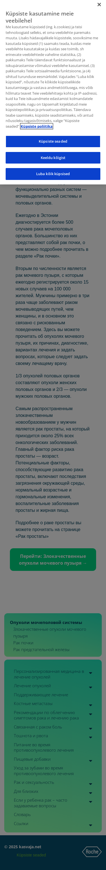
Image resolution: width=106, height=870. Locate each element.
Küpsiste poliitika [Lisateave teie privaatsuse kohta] (37, 123)
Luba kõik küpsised (53, 171)
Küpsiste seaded (53, 139)
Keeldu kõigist (53, 155)
